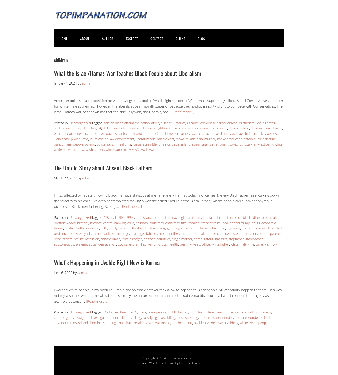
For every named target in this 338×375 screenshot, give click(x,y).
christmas (157, 223)
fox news (262, 312)
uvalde (199, 323)
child (130, 223)
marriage (122, 233)
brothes (96, 223)
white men (96, 149)
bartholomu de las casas (257, 123)
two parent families (132, 244)
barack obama (226, 123)
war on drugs (157, 244)
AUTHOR (107, 38)
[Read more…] (184, 111)
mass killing (166, 317)
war (254, 144)
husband (218, 228)
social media (142, 323)
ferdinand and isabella (144, 133)
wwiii (151, 149)
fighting (167, 133)
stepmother (254, 239)
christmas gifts (176, 223)
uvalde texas (214, 323)
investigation (100, 317)
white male (239, 244)
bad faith (209, 217)
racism (112, 144)
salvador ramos (65, 323)
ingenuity (233, 228)
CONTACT (156, 38)
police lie (265, 317)
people (78, 144)
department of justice (223, 312)
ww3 (135, 149)
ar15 (133, 312)
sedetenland (181, 144)
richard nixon (110, 239)
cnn (192, 312)
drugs (255, 223)
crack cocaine (211, 223)
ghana (203, 133)
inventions (249, 228)
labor (272, 228)
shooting (109, 323)
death (201, 312)
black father (251, 217)
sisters (208, 239)
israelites (270, 133)
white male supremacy (70, 149)
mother (173, 233)
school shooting (89, 323)
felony (161, 228)
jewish (75, 139)
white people (259, 323)
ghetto (172, 228)
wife (251, 244)
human (205, 228)
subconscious (64, 244)
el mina (277, 128)
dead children (239, 128)
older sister (231, 233)
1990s (129, 217)
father (123, 228)
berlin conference (67, 128)
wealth (173, 244)
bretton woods (65, 223)
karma (126, 317)
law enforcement (121, 139)
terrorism (221, 144)
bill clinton (224, 217)
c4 (99, 128)
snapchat (124, 323)
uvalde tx (231, 323)
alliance (166, 123)
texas (188, 323)
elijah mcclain (64, 133)
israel (258, 133)
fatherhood (137, 228)
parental (276, 233)
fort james (181, 133)
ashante (193, 123)
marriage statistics (144, 233)
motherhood (190, 233)
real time (124, 144)
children (109, 128)
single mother (182, 239)
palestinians (63, 144)
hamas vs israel (232, 133)
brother (82, 223)
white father (220, 244)
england (81, 133)
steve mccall (161, 323)
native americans (229, 139)
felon (151, 228)
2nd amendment (116, 312)
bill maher (88, 128)
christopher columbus (132, 128)
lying (153, 317)
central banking (114, 223)
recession (92, 239)
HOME (64, 38)
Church (143, 363)
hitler (249, 133)
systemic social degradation (96, 244)
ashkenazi (207, 123)
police (101, 144)
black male (269, 217)
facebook (247, 312)
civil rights (157, 128)
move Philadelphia (189, 139)
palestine (269, 139)
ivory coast (62, 139)
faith (104, 228)
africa (155, 123)
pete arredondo (246, 317)
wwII (143, 149)
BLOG (201, 38)
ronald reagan (132, 239)
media (151, 139)
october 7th (252, 139)
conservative (206, 128)
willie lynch (263, 244)
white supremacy (118, 149)
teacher (177, 323)
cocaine (193, 223)
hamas (214, 133)
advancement (156, 217)
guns (69, 317)
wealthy (185, 244)
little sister (74, 233)
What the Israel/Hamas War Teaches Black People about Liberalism (127, 73)
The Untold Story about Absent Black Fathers (103, 167)
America (179, 123)
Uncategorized (80, 123)
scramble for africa (157, 144)
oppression (249, 233)
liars (146, 317)
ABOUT (84, 38)
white (279, 144)
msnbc (215, 317)
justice (115, 317)
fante (122, 133)
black (237, 217)
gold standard (188, 228)
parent (264, 233)
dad (225, 223)
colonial (171, 128)
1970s (108, 217)
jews (85, 139)
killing (137, 317)
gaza (194, 133)
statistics (221, 239)
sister (198, 239)
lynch (87, 233)
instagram (82, 317)
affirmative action (137, 123)
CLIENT (180, 38)
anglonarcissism (189, 217)
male (96, 233)
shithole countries (157, 239)
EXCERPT (132, 38)
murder (209, 139)
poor (57, 239)
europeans (109, 133)
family (113, 228)
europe (94, 133)
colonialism (187, 128)
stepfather (236, 239)
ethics (82, 228)
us (241, 144)
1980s (119, 217)
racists (78, 239)
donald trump (240, 223)
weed (196, 244)
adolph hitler (113, 123)
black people (157, 312)
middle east (165, 139)
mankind (107, 233)
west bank (265, 144)
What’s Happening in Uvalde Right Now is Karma (107, 262)
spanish (207, 144)
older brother (211, 233)
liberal (140, 139)
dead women (260, 128)
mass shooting (187, 317)
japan (262, 228)
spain (196, 144)
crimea (222, 128)
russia (137, 144)
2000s (140, 217)
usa (247, 144)
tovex (234, 144)
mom (163, 233)
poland (90, 144)
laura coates (99, 139)
